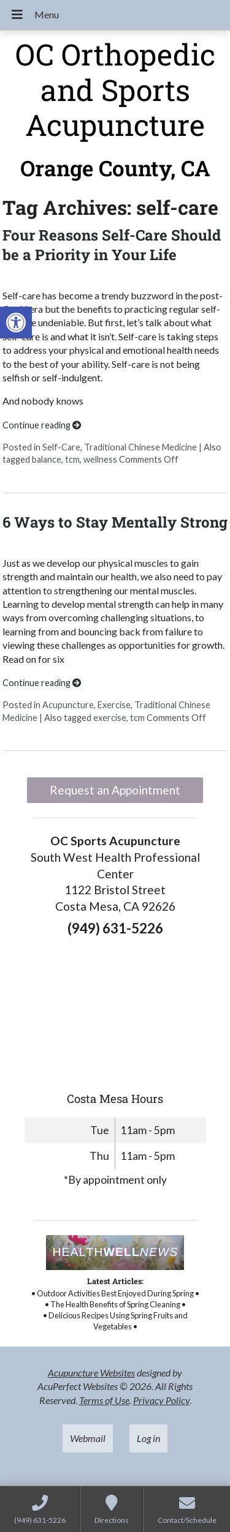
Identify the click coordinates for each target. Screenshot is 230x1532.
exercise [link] (109, 717)
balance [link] (46, 459)
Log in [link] (148, 1438)
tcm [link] (72, 459)
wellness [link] (100, 459)
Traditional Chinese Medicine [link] (140, 447)
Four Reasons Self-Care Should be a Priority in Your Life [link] (111, 244)
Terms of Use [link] (104, 1400)
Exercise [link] (114, 705)
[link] (16, 322)
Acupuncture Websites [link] (91, 1372)
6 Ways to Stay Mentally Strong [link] (115, 522)
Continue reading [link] (41, 425)
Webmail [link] (87, 1438)
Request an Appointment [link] (115, 790)
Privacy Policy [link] (161, 1400)
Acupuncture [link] (68, 705)
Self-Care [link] (61, 447)
